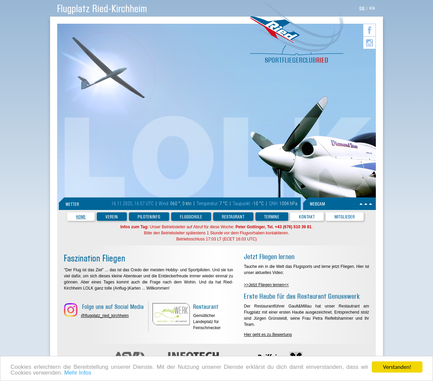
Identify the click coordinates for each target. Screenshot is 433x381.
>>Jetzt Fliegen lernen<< (266, 284)
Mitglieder (345, 217)
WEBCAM (317, 204)
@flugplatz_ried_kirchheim (105, 315)
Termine (271, 217)
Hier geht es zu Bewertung (268, 334)
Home (81, 217)
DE (362, 8)
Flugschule (191, 217)
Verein (112, 217)
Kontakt (307, 217)
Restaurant (233, 217)
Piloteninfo (149, 217)
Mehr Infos (77, 373)
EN (372, 8)
